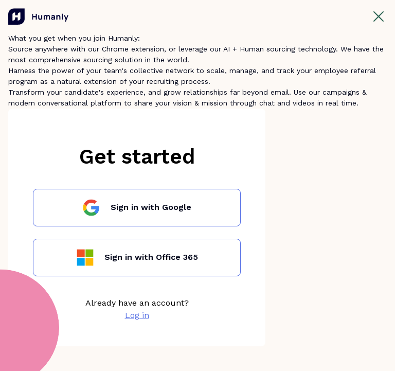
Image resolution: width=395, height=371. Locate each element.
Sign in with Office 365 (151, 257)
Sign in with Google (151, 207)
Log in (137, 315)
